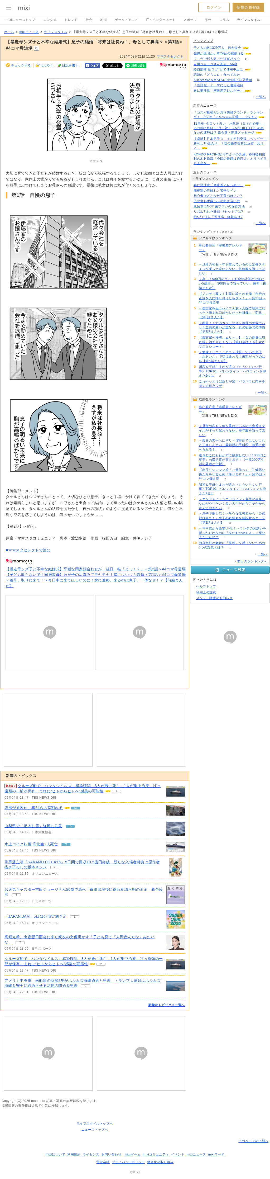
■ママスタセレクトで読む (28, 550)
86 (256, 90)
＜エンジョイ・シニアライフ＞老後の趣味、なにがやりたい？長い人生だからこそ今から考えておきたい (232, 503)
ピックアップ (203, 41)
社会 (89, 20)
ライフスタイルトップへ (94, 1123)
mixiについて (55, 1154)
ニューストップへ (94, 1129)
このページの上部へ (253, 1141)
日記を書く (70, 65)
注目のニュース (204, 172)
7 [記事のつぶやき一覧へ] (20, 942)
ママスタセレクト (170, 56)
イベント (177, 1154)
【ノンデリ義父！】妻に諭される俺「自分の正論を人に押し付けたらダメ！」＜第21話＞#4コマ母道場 (232, 298)
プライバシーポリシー (128, 1162)
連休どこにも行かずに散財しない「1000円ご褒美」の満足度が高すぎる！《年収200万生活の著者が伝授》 (232, 459)
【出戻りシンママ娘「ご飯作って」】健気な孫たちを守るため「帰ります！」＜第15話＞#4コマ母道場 (232, 474)
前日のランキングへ (252, 561)
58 (248, 196)
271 (256, 69)
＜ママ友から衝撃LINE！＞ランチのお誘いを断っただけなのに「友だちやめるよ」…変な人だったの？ (232, 533)
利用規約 (73, 1154)
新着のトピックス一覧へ (166, 1005)
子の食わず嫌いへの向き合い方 (217, 201)
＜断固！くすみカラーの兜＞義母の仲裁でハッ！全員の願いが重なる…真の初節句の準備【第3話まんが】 (232, 327)
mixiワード (216, 1154)
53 (249, 85)
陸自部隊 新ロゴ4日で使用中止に (218, 69)
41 (246, 59)
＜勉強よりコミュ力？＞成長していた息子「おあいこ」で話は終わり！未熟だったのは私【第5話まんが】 (232, 356)
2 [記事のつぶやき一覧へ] (116, 791)
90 (243, 64)
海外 (208, 20)
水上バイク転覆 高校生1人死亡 (31, 844)
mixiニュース (29, 32)
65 (248, 217)
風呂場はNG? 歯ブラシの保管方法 (219, 206)
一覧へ (261, 97)
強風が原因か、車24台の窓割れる (33, 808)
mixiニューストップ (20, 20)
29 (249, 211)
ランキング (201, 232)
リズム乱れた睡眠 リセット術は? (218, 212)
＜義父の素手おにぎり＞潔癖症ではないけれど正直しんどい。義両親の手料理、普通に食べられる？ (232, 445)
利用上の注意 (206, 592)
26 (250, 206)
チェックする (21, 65)
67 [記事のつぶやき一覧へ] (75, 808)
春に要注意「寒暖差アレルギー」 (218, 90)
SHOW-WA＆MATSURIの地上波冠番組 (223, 80)
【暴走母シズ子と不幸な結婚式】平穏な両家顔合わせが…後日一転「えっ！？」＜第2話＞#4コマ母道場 (96, 569)
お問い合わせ (112, 1154)
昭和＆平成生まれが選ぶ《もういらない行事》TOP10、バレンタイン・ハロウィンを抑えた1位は (232, 371)
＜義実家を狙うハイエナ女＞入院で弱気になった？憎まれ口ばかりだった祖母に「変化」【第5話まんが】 (232, 312)
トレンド (71, 20)
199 (254, 47)
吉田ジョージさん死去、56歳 (215, 64)
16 (258, 80)
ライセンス (91, 1154)
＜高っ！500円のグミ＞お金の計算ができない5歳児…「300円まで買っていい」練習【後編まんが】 (232, 283)
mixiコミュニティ (156, 1154)
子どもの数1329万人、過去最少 (217, 48)
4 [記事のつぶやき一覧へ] (55, 867)
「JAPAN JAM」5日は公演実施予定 (35, 916)
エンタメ (49, 20)
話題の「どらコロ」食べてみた (217, 75)
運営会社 (102, 1162)
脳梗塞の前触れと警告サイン (215, 190)
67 (257, 53)
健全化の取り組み (160, 1162)
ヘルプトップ (206, 586)
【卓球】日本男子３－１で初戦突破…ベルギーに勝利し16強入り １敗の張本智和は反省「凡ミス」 (230, 143)
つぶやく (47, 65)
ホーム (9, 32)
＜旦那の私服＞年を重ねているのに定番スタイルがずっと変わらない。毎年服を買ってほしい (232, 269)
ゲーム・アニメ (126, 20)
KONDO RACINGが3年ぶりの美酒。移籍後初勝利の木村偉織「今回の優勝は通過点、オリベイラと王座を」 (230, 159)
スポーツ (190, 20)
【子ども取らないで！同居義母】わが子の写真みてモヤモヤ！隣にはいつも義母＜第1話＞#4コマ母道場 (96, 574)
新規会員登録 (248, 7)
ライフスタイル (248, 20)
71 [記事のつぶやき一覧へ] (65, 844)
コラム (224, 20)
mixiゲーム (132, 1154)
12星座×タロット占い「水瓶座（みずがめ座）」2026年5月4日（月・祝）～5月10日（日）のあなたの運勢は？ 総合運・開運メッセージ (230, 128)
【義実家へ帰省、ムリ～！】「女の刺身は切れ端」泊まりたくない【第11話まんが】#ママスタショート (232, 342)
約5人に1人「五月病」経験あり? (218, 217)
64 (246, 74)
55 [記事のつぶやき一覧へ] (70, 826)
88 (242, 190)
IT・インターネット (161, 20)
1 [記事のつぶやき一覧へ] (74, 916)
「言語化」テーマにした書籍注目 (218, 85)
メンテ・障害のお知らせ (214, 598)
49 (246, 201)
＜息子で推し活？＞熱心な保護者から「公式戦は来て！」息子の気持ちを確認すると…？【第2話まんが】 (232, 518)
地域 (103, 20)
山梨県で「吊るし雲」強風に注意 (33, 826)
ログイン (214, 7)
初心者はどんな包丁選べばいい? (218, 196)
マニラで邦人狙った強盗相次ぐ (217, 59)
